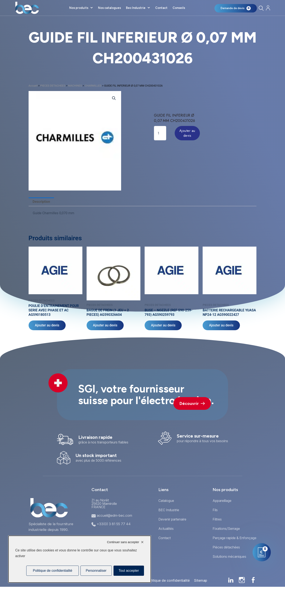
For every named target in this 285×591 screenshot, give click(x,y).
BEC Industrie (168, 510)
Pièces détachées (226, 547)
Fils (215, 510)
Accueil (33, 85)
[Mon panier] (235, 8)
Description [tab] (41, 202)
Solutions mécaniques (229, 556)
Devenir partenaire (172, 519)
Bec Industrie (135, 8)
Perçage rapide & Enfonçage (234, 538)
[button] (114, 98)
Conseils (179, 8)
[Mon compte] (268, 8)
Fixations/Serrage (226, 528)
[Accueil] (27, 8)
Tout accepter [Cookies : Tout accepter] (129, 570)
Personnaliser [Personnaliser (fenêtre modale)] (96, 570)
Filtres (217, 519)
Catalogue (166, 500)
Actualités (166, 528)
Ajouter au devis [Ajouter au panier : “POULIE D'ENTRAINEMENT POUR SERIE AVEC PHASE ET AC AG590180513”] (47, 325)
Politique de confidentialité (168, 580)
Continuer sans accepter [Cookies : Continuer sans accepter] (123, 542)
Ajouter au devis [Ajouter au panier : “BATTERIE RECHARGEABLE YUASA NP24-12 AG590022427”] (221, 325)
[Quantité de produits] (160, 133)
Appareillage (222, 500)
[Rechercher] (261, 8)
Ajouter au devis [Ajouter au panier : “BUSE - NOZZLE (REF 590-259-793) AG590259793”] (163, 325)
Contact (161, 8)
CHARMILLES (93, 85)
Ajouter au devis (187, 133)
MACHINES (75, 85)
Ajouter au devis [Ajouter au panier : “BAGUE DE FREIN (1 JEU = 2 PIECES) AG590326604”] (105, 325)
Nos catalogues (109, 8)
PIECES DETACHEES (52, 85)
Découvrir (192, 403)
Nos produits (78, 8)
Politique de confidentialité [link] (52, 570)
